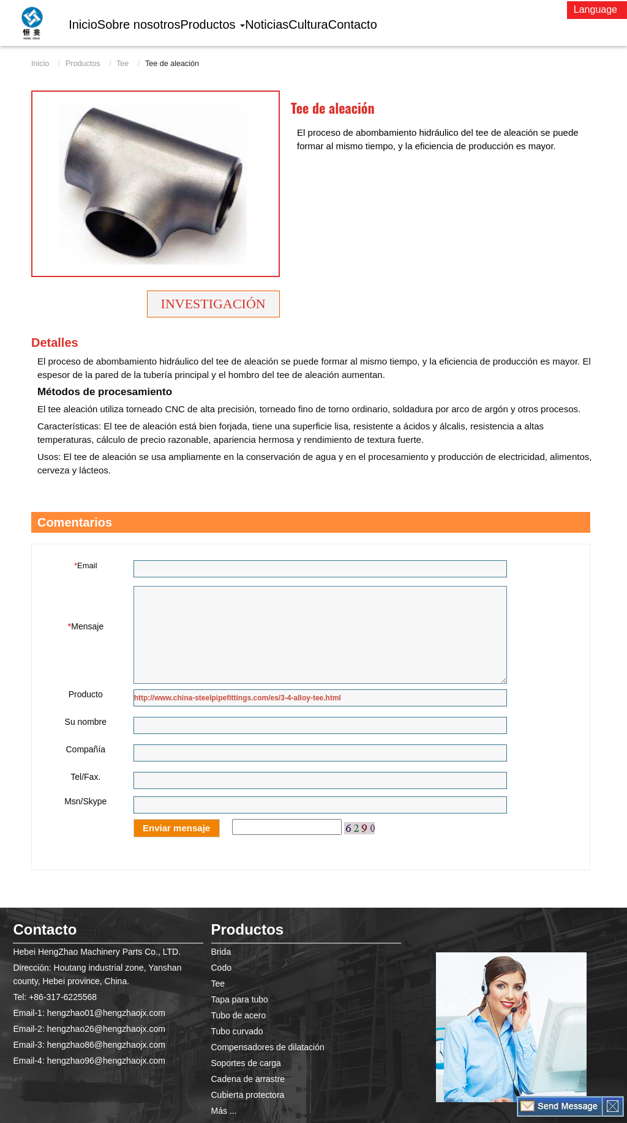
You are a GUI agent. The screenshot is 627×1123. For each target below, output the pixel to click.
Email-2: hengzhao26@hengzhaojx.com (89, 1029)
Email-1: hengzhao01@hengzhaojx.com (89, 1013)
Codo (221, 968)
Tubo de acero (238, 1015)
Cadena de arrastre (248, 1079)
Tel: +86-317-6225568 (55, 997)
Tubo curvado (237, 1031)
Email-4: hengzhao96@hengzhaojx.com (89, 1061)
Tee (122, 63)
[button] (213, 24)
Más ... (224, 1111)
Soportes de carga (246, 1063)
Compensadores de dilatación (268, 1047)
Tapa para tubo (239, 999)
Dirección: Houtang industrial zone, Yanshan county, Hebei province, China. (97, 974)
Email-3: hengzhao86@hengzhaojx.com (89, 1045)
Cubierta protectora (248, 1095)
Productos (83, 63)
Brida (221, 952)
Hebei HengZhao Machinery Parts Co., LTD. (97, 952)
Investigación (213, 303)
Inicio (40, 63)
